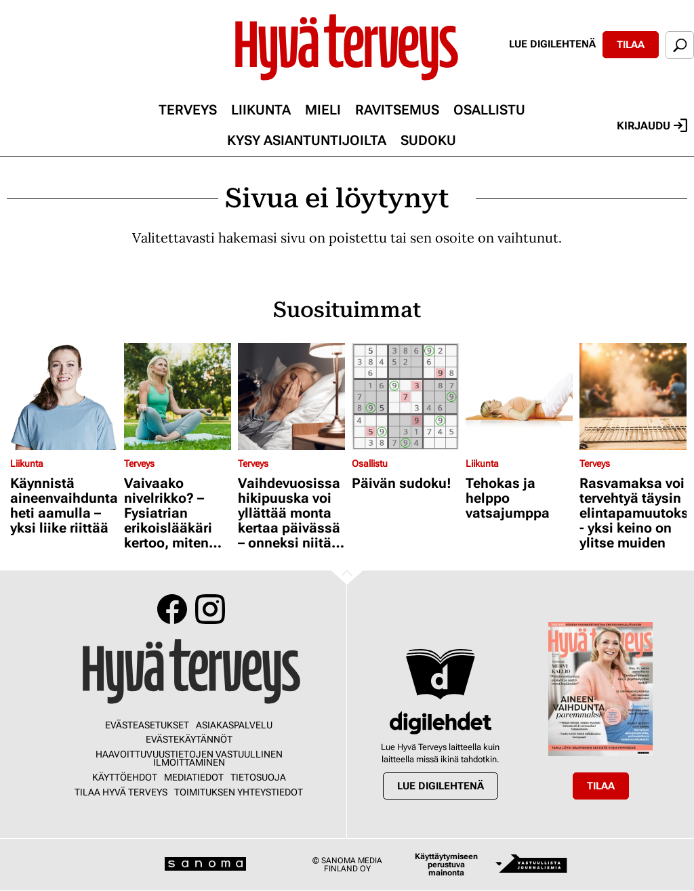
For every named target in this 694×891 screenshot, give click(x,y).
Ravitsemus (397, 110)
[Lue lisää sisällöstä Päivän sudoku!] (405, 396)
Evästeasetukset (147, 725)
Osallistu (489, 110)
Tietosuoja (258, 777)
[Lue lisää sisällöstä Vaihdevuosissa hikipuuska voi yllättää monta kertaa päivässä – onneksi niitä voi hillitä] (291, 396)
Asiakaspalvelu (234, 725)
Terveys (188, 110)
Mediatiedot (194, 777)
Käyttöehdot (124, 777)
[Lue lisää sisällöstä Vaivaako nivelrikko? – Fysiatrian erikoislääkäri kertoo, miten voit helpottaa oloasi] (177, 396)
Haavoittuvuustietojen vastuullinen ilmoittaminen (189, 758)
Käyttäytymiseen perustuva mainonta (446, 864)
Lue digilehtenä (552, 44)
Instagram (210, 609)
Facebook (172, 609)
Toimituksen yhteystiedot (238, 792)
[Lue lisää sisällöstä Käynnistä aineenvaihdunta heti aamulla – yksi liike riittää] (63, 396)
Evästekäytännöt (189, 739)
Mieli (323, 110)
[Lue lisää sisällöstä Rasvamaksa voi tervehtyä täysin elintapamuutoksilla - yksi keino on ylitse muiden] (633, 396)
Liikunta (261, 110)
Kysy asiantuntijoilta (306, 140)
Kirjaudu (652, 125)
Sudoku (428, 140)
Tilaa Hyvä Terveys (121, 792)
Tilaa (631, 45)
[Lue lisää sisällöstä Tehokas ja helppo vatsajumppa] (519, 396)
